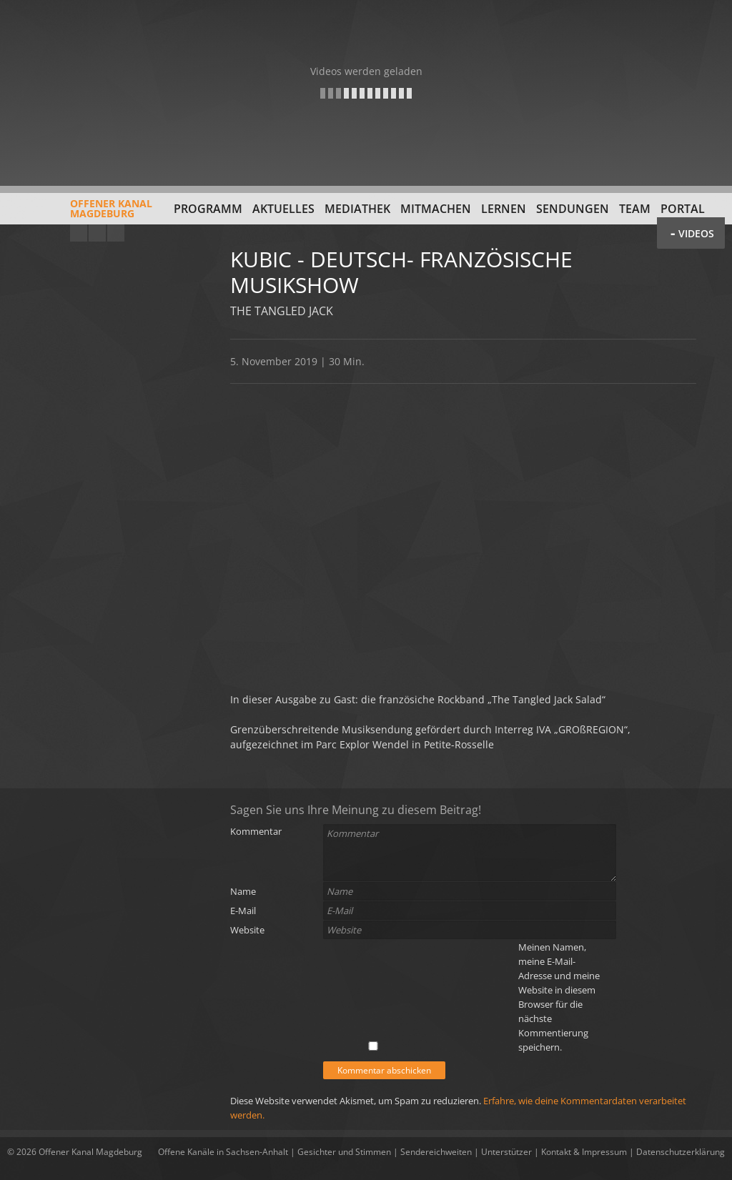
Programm (208, 209)
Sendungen (572, 209)
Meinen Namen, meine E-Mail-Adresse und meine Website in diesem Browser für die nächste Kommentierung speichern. (559, 997)
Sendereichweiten (436, 1152)
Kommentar (256, 831)
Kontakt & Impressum (584, 1152)
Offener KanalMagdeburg (79, 214)
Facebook (97, 233)
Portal (683, 209)
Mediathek (357, 209)
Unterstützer (506, 1152)
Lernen (503, 209)
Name (243, 891)
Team (635, 209)
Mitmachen (435, 209)
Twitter (115, 233)
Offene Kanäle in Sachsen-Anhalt (223, 1152)
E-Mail (243, 910)
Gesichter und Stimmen (344, 1152)
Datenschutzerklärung (680, 1152)
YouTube (78, 233)
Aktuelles (283, 209)
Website (247, 929)
